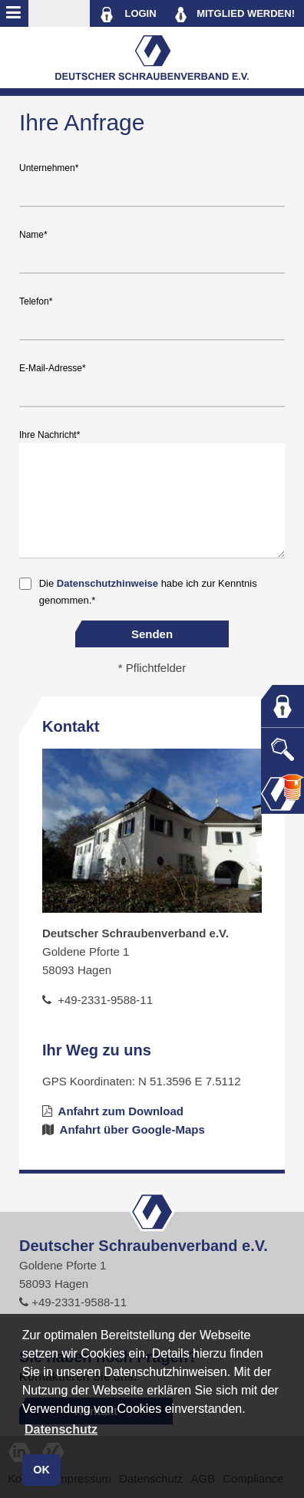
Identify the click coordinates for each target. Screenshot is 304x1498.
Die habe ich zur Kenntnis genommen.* (148, 592)
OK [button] (41, 1469)
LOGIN (128, 14)
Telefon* (35, 301)
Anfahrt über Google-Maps (123, 1129)
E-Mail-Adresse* (52, 368)
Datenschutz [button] (61, 1429)
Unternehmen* (48, 168)
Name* (33, 234)
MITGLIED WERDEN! (235, 14)
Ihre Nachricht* (49, 435)
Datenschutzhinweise (107, 583)
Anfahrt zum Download (112, 1111)
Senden (152, 633)
